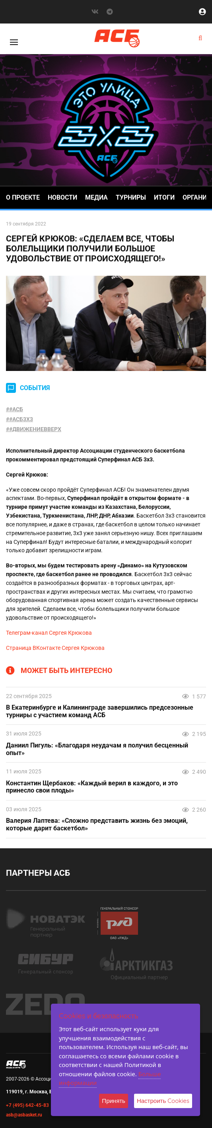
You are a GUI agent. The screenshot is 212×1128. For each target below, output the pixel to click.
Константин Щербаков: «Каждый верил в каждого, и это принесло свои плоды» (92, 787)
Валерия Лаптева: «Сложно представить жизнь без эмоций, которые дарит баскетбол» (97, 824)
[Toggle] (14, 42)
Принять (113, 1100)
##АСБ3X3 (19, 419)
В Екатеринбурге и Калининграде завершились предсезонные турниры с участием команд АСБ (99, 711)
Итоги (164, 197)
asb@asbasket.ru (24, 1115)
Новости (62, 197)
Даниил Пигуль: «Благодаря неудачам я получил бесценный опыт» (97, 749)
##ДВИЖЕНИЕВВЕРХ (33, 429)
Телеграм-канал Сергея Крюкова (49, 633)
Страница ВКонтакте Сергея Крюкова (55, 648)
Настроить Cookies (163, 1100)
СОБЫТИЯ (35, 388)
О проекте (23, 197)
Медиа (96, 197)
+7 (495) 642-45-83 (27, 1105)
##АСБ (14, 409)
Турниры (131, 197)
